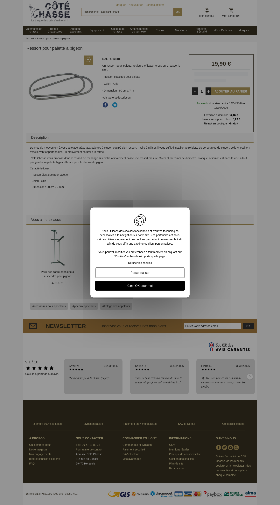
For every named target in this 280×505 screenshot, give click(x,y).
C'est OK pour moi (140, 285)
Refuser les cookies (140, 262)
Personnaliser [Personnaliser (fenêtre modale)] (140, 272)
